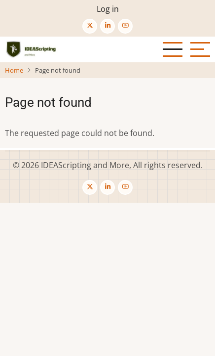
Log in (108, 8)
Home (14, 70)
